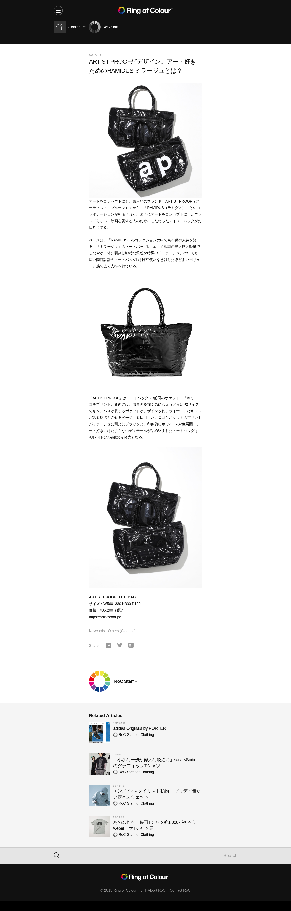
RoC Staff (123, 735)
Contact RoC (180, 890)
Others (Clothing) (122, 631)
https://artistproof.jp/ (105, 617)
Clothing (147, 735)
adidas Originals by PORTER (139, 728)
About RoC (157, 890)
